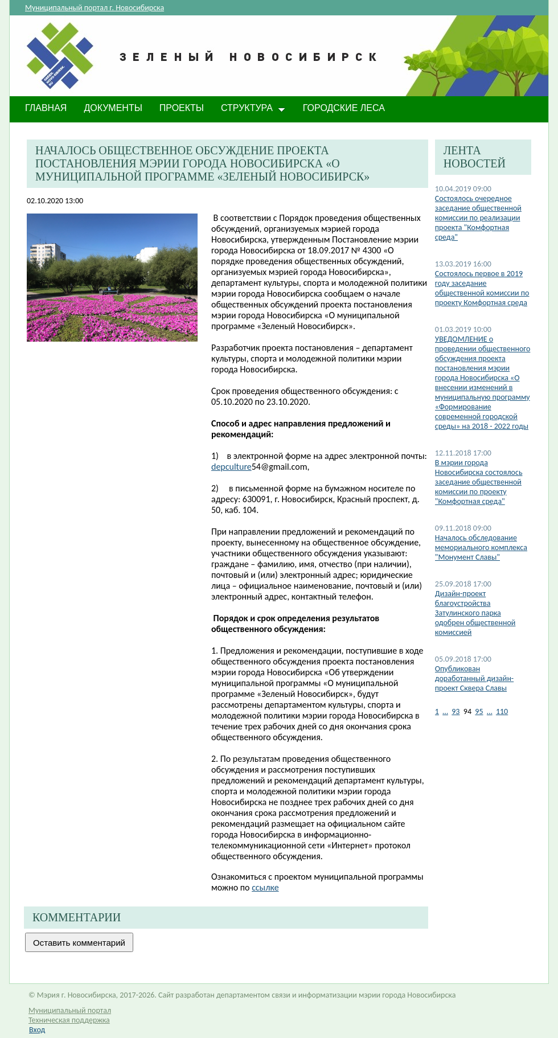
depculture (231, 466)
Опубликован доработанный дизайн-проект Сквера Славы (474, 678)
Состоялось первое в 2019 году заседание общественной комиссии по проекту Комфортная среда (482, 288)
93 (455, 711)
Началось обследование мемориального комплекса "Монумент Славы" (481, 547)
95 (479, 711)
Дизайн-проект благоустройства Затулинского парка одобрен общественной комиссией (475, 613)
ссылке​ (265, 887)
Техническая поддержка (69, 1020)
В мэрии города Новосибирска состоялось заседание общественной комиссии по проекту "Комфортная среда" (479, 482)
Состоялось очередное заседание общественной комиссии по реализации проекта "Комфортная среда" (478, 218)
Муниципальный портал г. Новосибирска (94, 8)
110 (502, 711)
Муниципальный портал (69, 1010)
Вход (37, 1030)
